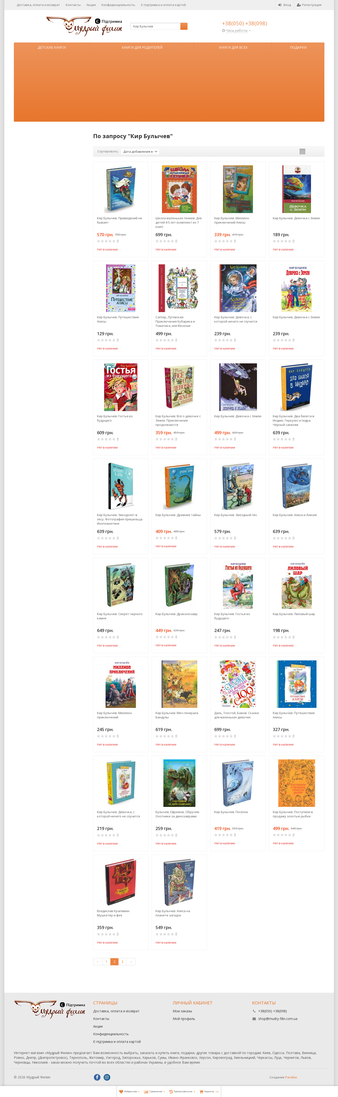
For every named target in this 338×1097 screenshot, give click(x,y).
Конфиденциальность (118, 5)
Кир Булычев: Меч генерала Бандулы (177, 715)
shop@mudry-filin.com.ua (277, 1018)
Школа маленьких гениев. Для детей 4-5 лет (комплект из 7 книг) (179, 222)
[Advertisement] (169, 88)
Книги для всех (233, 47)
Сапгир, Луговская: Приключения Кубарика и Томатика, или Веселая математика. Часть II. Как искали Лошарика (175, 321)
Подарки (298, 47)
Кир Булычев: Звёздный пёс (235, 515)
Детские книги (52, 47)
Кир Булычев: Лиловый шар (294, 614)
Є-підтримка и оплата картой (163, 5)
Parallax (291, 1077)
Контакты (73, 5)
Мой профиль (184, 1018)
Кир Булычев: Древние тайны (178, 515)
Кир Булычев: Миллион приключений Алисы (231, 220)
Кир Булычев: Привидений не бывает (119, 220)
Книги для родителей (142, 47)
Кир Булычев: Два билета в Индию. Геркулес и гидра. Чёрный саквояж (293, 420)
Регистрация (309, 5)
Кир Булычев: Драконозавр (177, 614)
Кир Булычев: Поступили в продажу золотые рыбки (293, 814)
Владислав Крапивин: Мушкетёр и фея (113, 913)
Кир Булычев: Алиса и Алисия (295, 515)
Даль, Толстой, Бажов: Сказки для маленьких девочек (236, 715)
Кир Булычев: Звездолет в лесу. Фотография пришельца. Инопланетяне (120, 519)
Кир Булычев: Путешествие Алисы (118, 319)
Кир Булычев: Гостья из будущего (115, 418)
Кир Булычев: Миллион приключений (114, 715)
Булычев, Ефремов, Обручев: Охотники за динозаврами (178, 814)
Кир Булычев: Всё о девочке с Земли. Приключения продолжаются (178, 420)
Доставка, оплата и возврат (38, 5)
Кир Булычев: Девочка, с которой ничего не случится (235, 319)
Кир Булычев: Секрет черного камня (120, 616)
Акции (91, 5)
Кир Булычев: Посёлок (231, 812)
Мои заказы (182, 1011)
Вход (284, 5)
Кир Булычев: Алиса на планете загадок (173, 913)
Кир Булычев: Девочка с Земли (296, 218)
